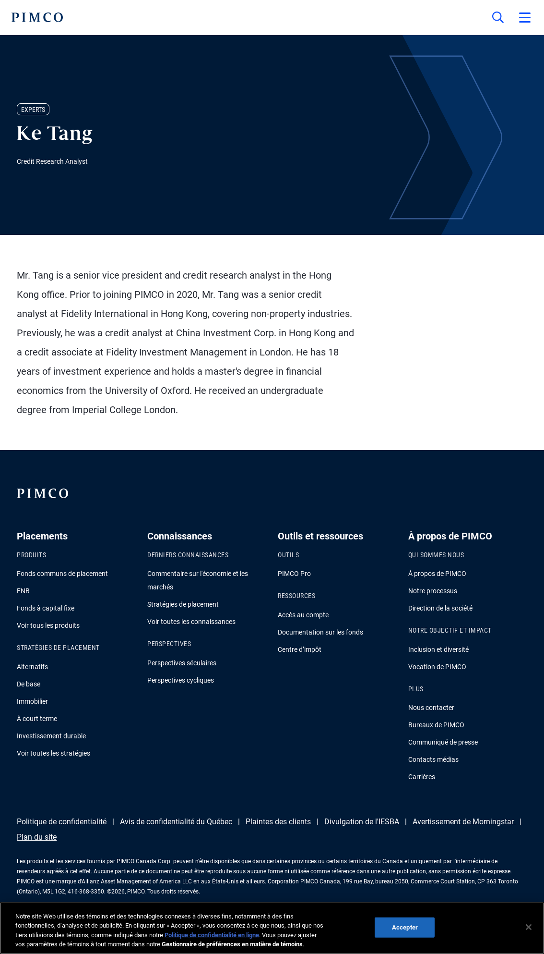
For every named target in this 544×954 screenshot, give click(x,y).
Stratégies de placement (183, 604)
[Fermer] (528, 927)
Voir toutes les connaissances (191, 621)
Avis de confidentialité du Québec (176, 821)
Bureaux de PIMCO (436, 725)
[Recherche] (498, 17)
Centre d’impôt (299, 649)
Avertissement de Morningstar (464, 821)
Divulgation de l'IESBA (361, 821)
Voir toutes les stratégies (53, 753)
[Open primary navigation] (524, 17)
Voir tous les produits (48, 625)
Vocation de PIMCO (437, 667)
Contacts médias (433, 759)
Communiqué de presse (443, 742)
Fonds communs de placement (62, 573)
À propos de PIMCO (437, 573)
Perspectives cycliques (180, 680)
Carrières (421, 777)
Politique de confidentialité (61, 821)
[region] (272, 928)
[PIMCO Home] (37, 17)
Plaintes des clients (278, 821)
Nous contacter (431, 707)
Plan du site (37, 837)
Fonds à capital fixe (45, 608)
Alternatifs (32, 667)
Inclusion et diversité (438, 649)
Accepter (405, 927)
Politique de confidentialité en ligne (212, 935)
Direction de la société (440, 608)
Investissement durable (51, 736)
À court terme (37, 718)
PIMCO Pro (294, 573)
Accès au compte (303, 615)
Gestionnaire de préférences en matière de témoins (232, 944)
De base (28, 684)
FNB (23, 591)
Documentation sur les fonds (320, 632)
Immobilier (32, 701)
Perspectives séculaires (181, 663)
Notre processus (432, 591)
